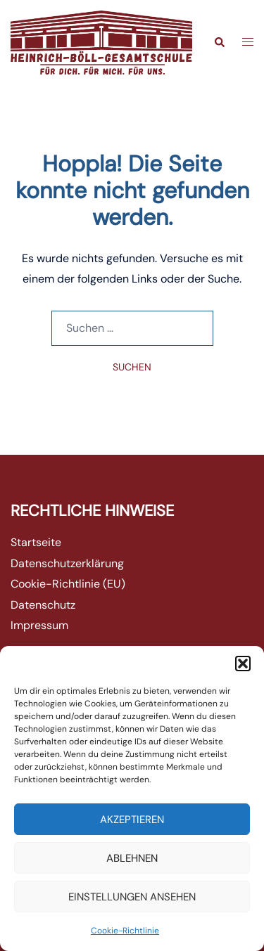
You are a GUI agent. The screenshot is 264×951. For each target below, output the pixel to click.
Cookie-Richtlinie (125, 930)
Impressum (39, 625)
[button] (243, 663)
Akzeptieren (132, 820)
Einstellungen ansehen (132, 897)
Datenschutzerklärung (67, 563)
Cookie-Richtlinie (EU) (68, 583)
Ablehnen (132, 858)
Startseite (36, 542)
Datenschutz (43, 604)
